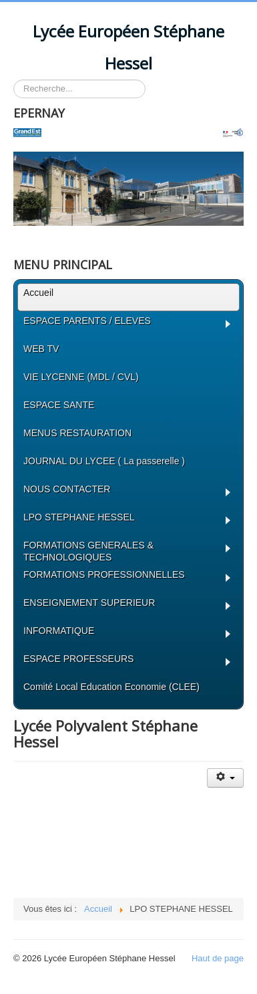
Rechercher (13, 79)
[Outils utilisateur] (225, 778)
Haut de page (218, 958)
